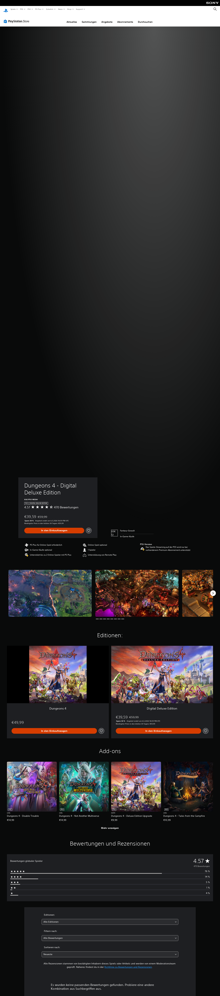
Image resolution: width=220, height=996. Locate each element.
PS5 (21, 9)
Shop (69, 9)
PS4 (29, 9)
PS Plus (38, 9)
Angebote (106, 18)
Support (79, 9)
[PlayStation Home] (6, 9)
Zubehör (49, 9)
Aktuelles (72, 18)
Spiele (13, 9)
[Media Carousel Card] (50, 590)
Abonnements (125, 18)
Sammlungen (89, 18)
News (60, 9)
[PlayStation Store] (17, 18)
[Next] (213, 590)
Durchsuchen (145, 18)
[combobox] (110, 919)
